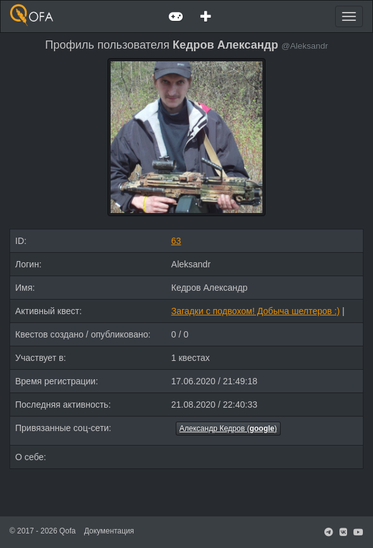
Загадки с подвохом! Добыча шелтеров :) (255, 311)
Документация (109, 531)
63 (176, 241)
